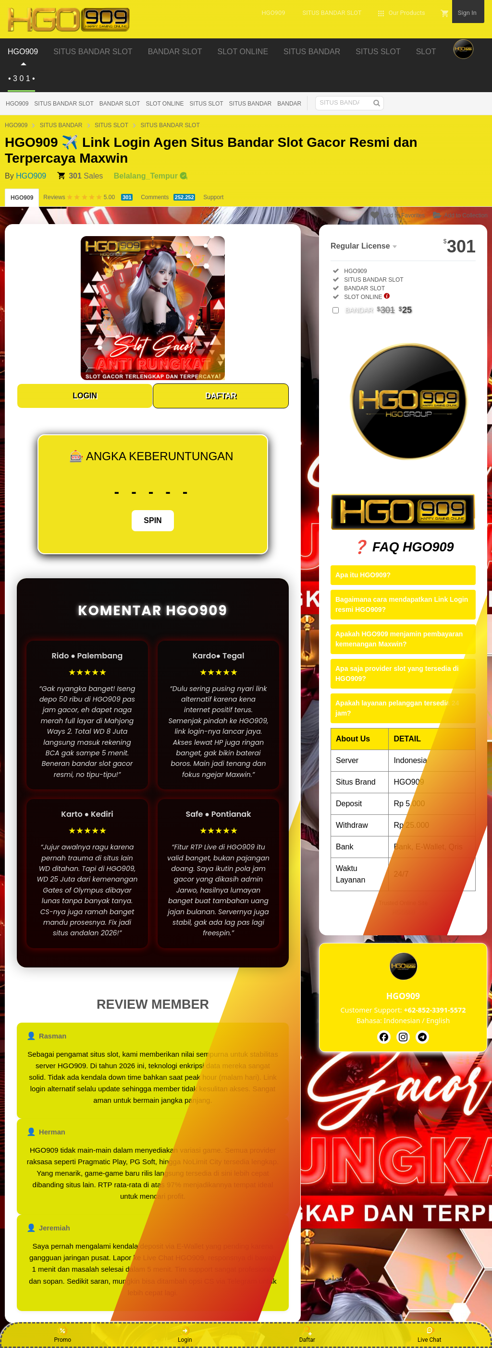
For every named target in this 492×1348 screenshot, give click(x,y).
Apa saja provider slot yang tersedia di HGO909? (397, 673)
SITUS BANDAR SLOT (63, 103)
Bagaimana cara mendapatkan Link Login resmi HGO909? (401, 604)
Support (213, 197)
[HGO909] (384, 1037)
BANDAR (289, 103)
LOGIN (85, 396)
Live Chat (429, 1334)
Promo (62, 1334)
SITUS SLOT (206, 103)
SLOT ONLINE (165, 103)
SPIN (152, 520)
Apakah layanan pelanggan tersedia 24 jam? (397, 708)
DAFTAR (220, 396)
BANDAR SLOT (119, 103)
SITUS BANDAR (250, 103)
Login (185, 1334)
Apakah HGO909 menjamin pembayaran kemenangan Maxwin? (399, 639)
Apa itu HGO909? (363, 575)
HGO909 (17, 103)
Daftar (307, 1334)
